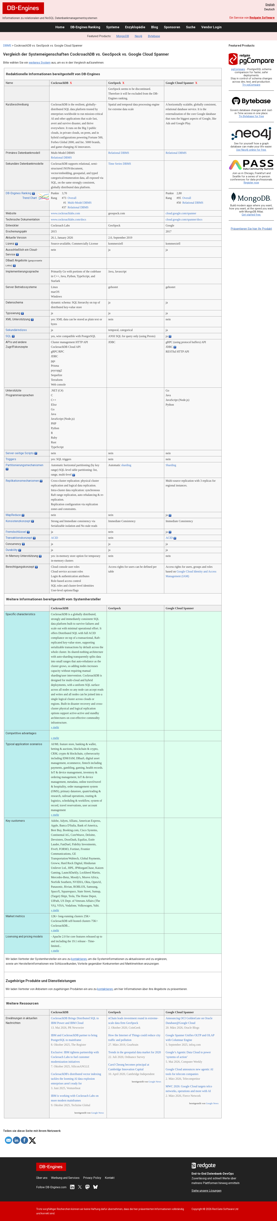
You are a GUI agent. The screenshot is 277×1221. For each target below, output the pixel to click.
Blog (154, 27)
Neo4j (138, 36)
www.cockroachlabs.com (65, 213)
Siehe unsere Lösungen (206, 1190)
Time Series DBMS (119, 163)
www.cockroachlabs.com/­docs (68, 219)
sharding (126, 465)
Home (59, 27)
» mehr (55, 727)
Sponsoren (172, 27)
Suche (190, 27)
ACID (54, 537)
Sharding (171, 465)
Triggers (11, 459)
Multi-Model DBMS (80, 202)
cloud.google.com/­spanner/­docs (184, 219)
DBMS (7, 45)
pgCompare (238, 69)
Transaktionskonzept (19, 537)
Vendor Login (211, 27)
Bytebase (154, 36)
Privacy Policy (92, 1178)
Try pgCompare (251, 84)
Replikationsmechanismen (22, 480)
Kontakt (109, 1178)
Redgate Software (262, 17)
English (270, 4)
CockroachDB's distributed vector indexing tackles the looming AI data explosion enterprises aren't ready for (76, 1078)
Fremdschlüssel (16, 532)
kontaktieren (79, 959)
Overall (72, 197)
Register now (251, 182)
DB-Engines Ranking (85, 27)
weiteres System (40, 62)
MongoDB (122, 36)
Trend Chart (29, 198)
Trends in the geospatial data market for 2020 (134, 1052)
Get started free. (251, 214)
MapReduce (13, 515)
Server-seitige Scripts (20, 453)
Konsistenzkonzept (18, 521)
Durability (12, 550)
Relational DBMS (61, 157)
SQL (8, 336)
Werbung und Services (65, 1178)
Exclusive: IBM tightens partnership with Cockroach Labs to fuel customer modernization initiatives (75, 1057)
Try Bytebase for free (251, 116)
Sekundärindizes (16, 330)
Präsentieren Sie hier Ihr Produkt (251, 228)
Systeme (112, 27)
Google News (97, 1113)
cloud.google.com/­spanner (181, 213)
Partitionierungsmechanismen (24, 465)
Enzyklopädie (135, 27)
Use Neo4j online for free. (251, 149)
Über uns (41, 1178)
